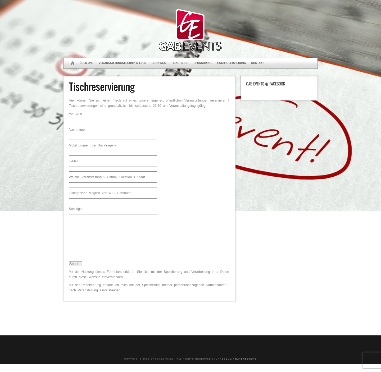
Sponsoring (203, 63)
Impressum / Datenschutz (235, 367)
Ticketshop (179, 63)
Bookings (159, 63)
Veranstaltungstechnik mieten (122, 63)
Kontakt (257, 63)
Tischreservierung (231, 63)
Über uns (86, 63)
